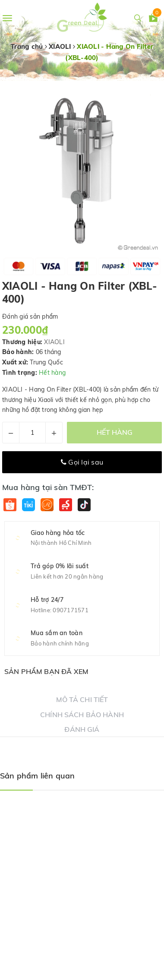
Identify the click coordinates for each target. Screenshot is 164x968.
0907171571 (70, 610)
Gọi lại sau (82, 462)
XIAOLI (54, 342)
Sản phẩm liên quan (37, 776)
